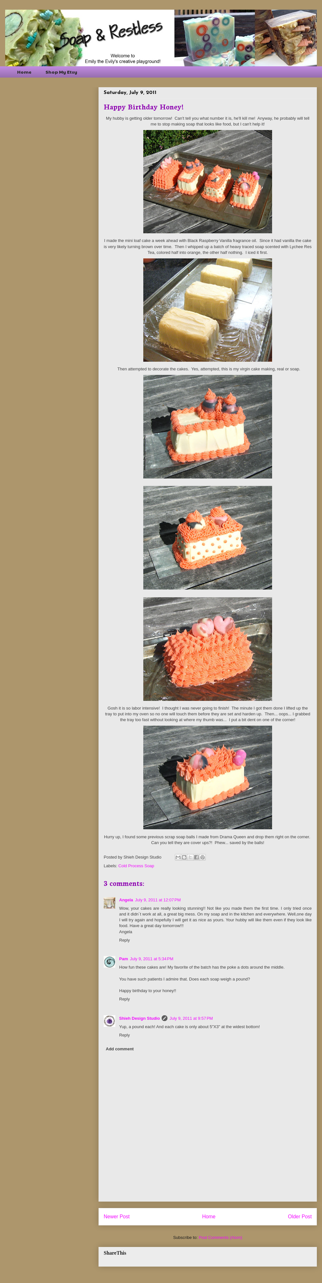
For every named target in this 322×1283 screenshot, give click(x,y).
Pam (123, 958)
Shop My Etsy (61, 72)
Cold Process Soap (136, 865)
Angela (126, 899)
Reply (124, 940)
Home (24, 72)
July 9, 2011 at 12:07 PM (158, 899)
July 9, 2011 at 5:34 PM (151, 958)
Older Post (300, 1216)
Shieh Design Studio (139, 1018)
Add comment (120, 1048)
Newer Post (117, 1216)
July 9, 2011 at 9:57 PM (191, 1018)
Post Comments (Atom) (220, 1237)
